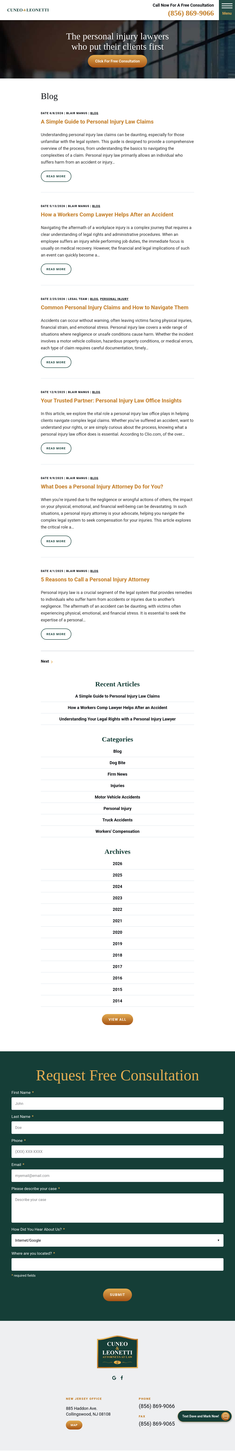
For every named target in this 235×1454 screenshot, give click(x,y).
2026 (117, 853)
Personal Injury (114, 295)
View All (117, 1010)
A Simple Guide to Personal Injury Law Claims (97, 122)
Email (17, 1154)
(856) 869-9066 (191, 13)
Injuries (117, 775)
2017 (117, 956)
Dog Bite (118, 752)
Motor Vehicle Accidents (117, 787)
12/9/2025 (57, 387)
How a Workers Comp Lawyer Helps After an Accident (107, 213)
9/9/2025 (56, 471)
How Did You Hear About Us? (38, 1219)
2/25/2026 (57, 295)
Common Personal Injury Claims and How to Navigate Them (114, 304)
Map (74, 1414)
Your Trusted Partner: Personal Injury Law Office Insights (111, 395)
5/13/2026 (57, 204)
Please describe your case (35, 1178)
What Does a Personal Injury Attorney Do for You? (102, 480)
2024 (117, 876)
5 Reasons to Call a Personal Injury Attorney (95, 571)
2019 (117, 933)
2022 (117, 899)
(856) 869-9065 (157, 1413)
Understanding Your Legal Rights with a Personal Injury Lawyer (117, 709)
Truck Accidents (117, 810)
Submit (117, 1284)
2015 (117, 979)
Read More (56, 175)
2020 (117, 922)
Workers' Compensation (117, 821)
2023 (117, 888)
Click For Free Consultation (117, 61)
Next (45, 651)
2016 (117, 968)
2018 (117, 945)
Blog (94, 113)
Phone (18, 1130)
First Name (22, 1082)
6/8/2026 (56, 113)
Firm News (117, 764)
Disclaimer (153, 1446)
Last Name (22, 1106)
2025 (117, 865)
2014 (117, 991)
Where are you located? (33, 1243)
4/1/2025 (56, 562)
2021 (117, 911)
